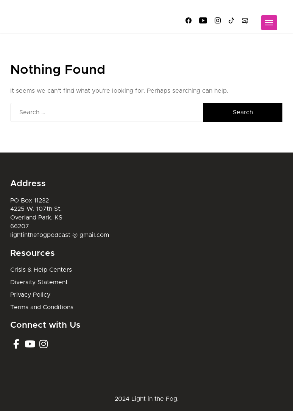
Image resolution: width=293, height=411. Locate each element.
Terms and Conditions (41, 307)
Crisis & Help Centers (41, 270)
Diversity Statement (39, 282)
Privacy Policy (30, 295)
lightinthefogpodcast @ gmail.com (59, 235)
